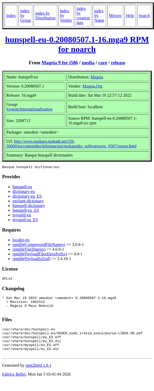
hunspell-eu (22, 187)
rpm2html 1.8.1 (38, 375)
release (118, 62)
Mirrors (115, 15)
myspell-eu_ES (25, 220)
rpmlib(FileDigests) (29, 250)
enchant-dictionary (28, 201)
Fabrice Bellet (14, 384)
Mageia (97, 77)
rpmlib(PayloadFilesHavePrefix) (40, 254)
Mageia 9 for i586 (60, 62)
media (88, 62)
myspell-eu (22, 216)
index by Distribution (45, 15)
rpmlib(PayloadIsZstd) (31, 259)
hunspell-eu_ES (26, 211)
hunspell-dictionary (29, 206)
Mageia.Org (92, 86)
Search (144, 15)
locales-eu (21, 240)
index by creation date (83, 15)
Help (130, 15)
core (102, 62)
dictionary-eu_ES (27, 197)
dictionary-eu (24, 192)
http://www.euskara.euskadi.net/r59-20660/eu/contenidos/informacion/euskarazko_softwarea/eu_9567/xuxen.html (71, 143)
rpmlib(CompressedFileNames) (39, 245)
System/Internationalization (29, 109)
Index (11, 15)
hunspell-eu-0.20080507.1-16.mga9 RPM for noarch (77, 44)
